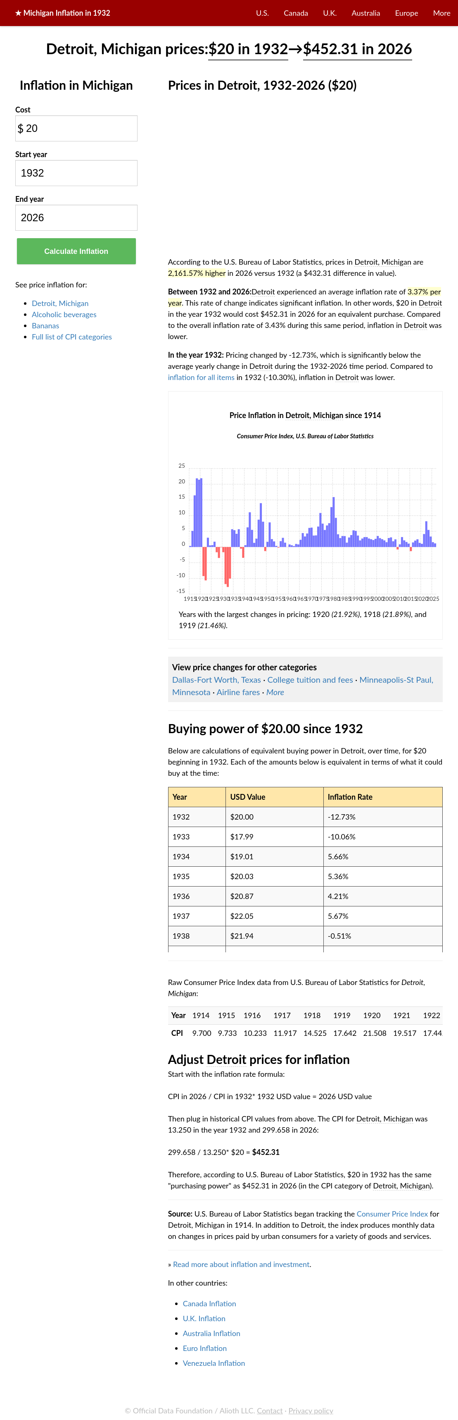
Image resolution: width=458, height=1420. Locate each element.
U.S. (262, 12)
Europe (406, 12)
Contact (269, 1410)
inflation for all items (201, 377)
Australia (366, 12)
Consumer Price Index (392, 1213)
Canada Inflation (209, 1303)
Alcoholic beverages (64, 314)
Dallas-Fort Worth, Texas (216, 679)
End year (29, 198)
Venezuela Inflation (214, 1362)
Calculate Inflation (76, 251)
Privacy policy (311, 1410)
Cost (23, 109)
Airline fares (238, 692)
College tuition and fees (310, 679)
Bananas (45, 325)
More (442, 12)
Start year (31, 154)
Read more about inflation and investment (241, 1264)
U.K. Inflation (204, 1318)
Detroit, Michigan (60, 303)
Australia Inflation (211, 1333)
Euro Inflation (205, 1348)
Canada (296, 12)
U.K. (330, 12)
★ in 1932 (62, 12)
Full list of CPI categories (72, 336)
